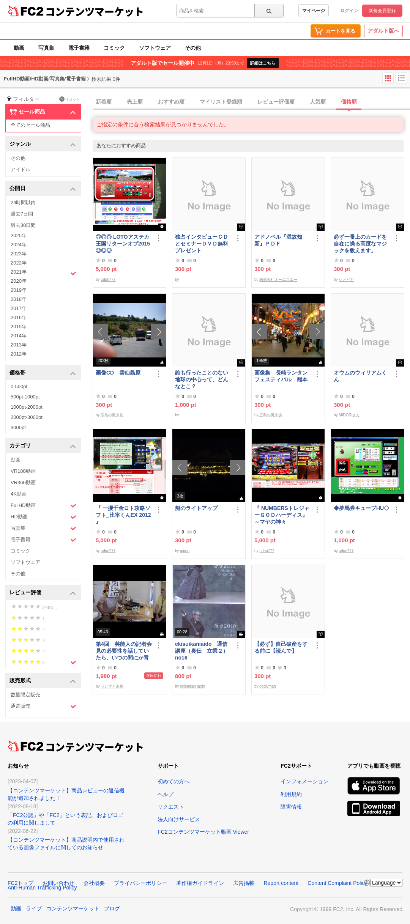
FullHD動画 (43, 505)
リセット (69, 99)
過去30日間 (23, 225)
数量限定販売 (25, 694)
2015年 (19, 326)
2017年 (19, 308)
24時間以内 (23, 202)
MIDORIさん (349, 415)
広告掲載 (243, 883)
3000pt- (19, 427)
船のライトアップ (196, 508)
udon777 (108, 279)
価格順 (349, 102)
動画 (19, 48)
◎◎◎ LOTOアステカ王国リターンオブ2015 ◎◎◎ (123, 243)
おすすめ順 (171, 102)
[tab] (251, 102)
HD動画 (43, 517)
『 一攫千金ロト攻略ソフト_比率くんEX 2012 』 (123, 515)
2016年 (19, 317)
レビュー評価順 (276, 102)
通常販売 (43, 706)
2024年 (19, 244)
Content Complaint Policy (337, 883)
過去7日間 (22, 214)
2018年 (19, 299)
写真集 (46, 48)
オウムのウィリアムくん (360, 376)
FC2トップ (20, 883)
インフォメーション (304, 781)
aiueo (184, 551)
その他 (193, 48)
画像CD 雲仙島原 (118, 373)
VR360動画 (23, 482)
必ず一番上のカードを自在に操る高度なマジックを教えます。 (360, 243)
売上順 (135, 102)
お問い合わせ (58, 883)
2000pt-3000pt (27, 417)
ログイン (349, 10)
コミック (114, 48)
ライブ (34, 908)
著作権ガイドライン (200, 883)
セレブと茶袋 (112, 686)
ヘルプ (165, 794)
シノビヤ (346, 279)
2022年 (19, 263)
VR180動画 (23, 471)
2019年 (19, 290)
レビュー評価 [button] (42, 593)
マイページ (313, 10)
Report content (280, 883)
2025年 (19, 235)
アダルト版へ (383, 31)
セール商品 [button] (42, 112)
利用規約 (291, 794)
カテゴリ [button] (42, 446)
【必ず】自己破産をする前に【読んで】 (281, 647)
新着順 (104, 102)
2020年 (19, 281)
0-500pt (19, 386)
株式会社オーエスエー (278, 279)
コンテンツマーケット (94, 11)
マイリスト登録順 (221, 102)
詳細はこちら (262, 63)
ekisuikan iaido (192, 686)
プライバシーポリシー (140, 883)
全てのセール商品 (30, 125)
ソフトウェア (155, 48)
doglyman (267, 686)
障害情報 (291, 807)
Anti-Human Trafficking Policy (42, 888)
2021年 (43, 273)
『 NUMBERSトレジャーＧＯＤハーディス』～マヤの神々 (281, 515)
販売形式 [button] (42, 681)
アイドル (20, 169)
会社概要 (94, 883)
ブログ (112, 908)
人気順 (318, 102)
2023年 (19, 254)
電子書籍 (79, 48)
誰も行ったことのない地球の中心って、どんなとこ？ (201, 379)
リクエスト (171, 807)
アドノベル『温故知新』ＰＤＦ (278, 240)
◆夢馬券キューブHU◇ (362, 508)
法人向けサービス (179, 819)
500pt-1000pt (25, 397)
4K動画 (19, 494)
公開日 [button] (42, 188)
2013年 (19, 345)
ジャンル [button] (42, 144)
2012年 (19, 354)
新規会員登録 (382, 10)
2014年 (19, 335)
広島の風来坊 (112, 415)
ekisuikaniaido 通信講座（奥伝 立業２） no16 (201, 651)
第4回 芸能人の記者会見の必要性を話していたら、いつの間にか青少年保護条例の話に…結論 (124, 651)
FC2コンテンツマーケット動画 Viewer (203, 832)
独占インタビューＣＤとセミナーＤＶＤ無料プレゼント (201, 243)
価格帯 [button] (42, 373)
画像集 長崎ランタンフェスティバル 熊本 (281, 376)
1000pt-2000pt (27, 407)
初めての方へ (173, 781)
